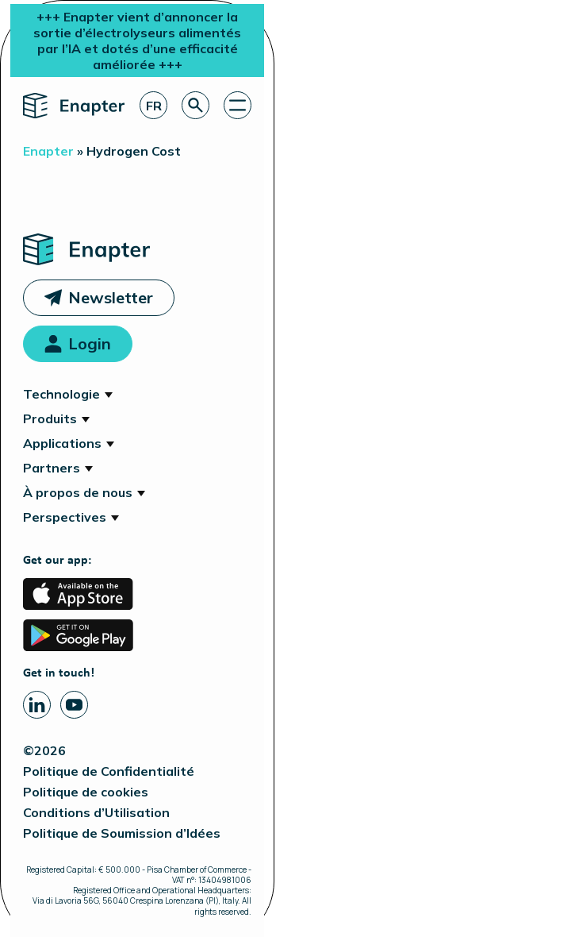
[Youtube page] (74, 705)
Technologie (61, 394)
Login (89, 343)
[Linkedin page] (37, 705)
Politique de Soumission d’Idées (121, 833)
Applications (62, 443)
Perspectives (64, 517)
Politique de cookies (85, 792)
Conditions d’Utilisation (96, 812)
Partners (51, 468)
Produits (50, 418)
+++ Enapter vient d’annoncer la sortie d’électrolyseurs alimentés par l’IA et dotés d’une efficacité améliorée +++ (137, 40)
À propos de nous (77, 492)
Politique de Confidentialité (108, 771)
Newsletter (110, 297)
